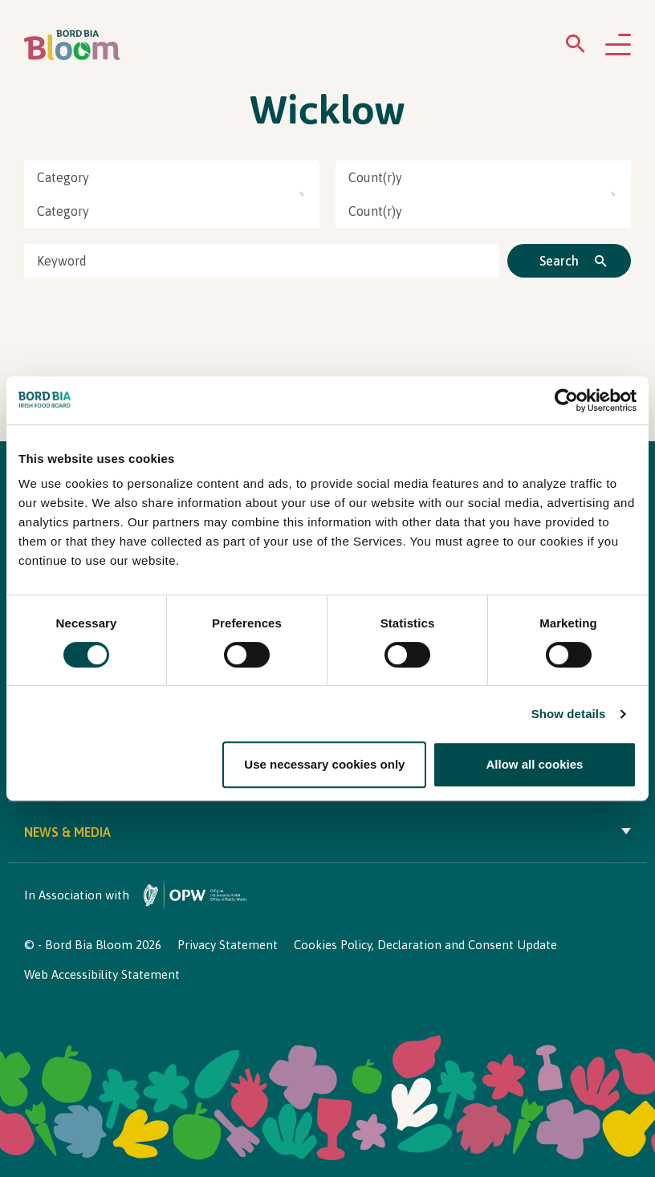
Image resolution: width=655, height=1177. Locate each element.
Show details (568, 713)
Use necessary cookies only (324, 764)
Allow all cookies (535, 764)
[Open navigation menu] (618, 46)
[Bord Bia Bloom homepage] (72, 45)
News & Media (327, 832)
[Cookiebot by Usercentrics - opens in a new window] (566, 400)
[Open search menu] (575, 47)
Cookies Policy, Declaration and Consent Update (425, 945)
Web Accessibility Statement (102, 974)
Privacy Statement (227, 945)
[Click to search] (569, 261)
